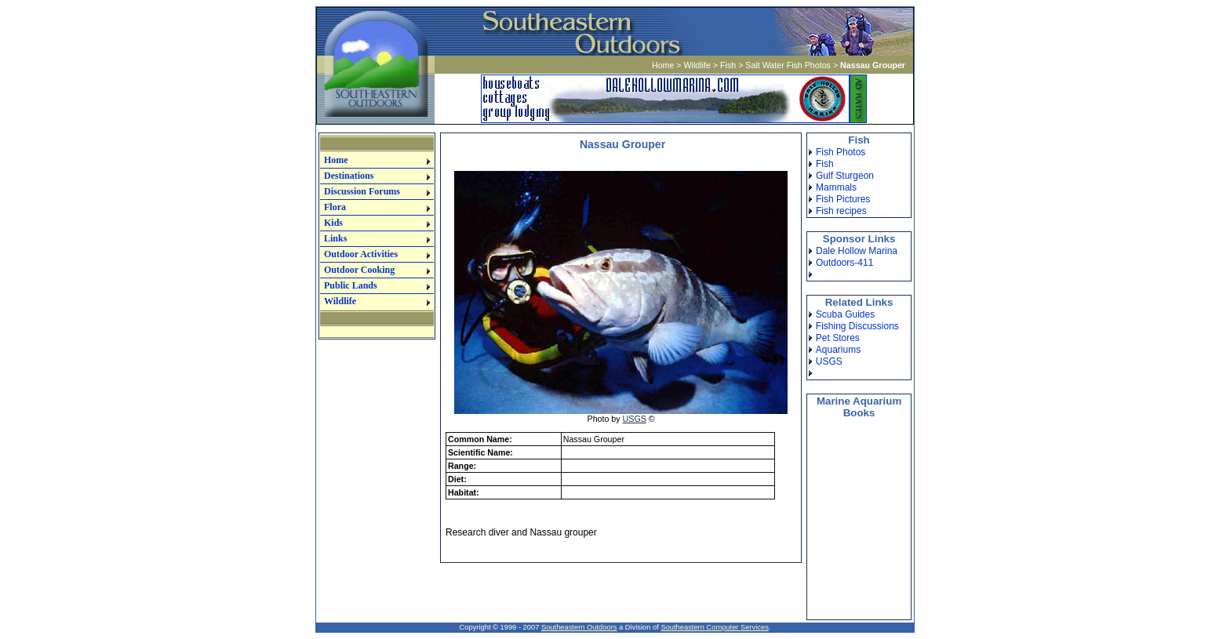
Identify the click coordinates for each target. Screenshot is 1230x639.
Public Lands (350, 285)
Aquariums (838, 349)
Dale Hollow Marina (856, 250)
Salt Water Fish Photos (788, 65)
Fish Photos (840, 152)
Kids (333, 222)
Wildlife (697, 65)
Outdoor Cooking (359, 269)
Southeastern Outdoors (579, 627)
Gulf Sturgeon (845, 175)
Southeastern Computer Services (714, 627)
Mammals (836, 187)
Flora (335, 207)
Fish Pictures (843, 199)
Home (663, 65)
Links (335, 238)
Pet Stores (838, 337)
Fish (728, 65)
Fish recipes (841, 210)
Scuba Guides (845, 314)
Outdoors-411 (844, 262)
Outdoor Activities (361, 254)
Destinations (348, 175)
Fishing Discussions (857, 326)
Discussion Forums (362, 191)
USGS (634, 418)
